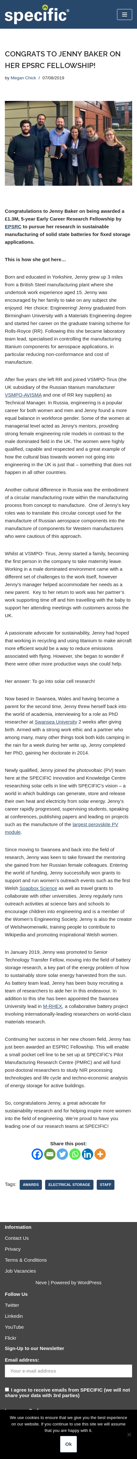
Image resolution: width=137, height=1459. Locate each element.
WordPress (90, 1282)
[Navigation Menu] (124, 14)
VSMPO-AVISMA (23, 395)
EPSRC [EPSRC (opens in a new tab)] (13, 226)
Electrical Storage (69, 1185)
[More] (100, 1154)
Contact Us (17, 1238)
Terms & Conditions (26, 1260)
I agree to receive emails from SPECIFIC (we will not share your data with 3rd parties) (68, 1377)
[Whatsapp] (75, 1154)
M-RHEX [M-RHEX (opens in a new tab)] (52, 1006)
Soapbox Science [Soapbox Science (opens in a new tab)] (38, 888)
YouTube (14, 1327)
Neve (41, 1282)
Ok (68, 1444)
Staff (105, 1185)
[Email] (49, 1154)
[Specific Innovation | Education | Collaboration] (37, 14)
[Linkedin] (87, 1154)
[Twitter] (62, 1154)
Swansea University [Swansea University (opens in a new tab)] (56, 722)
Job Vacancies (20, 1271)
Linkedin (14, 1316)
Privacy (13, 1249)
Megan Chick (23, 77)
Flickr (10, 1338)
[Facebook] (37, 1154)
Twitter (12, 1305)
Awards (31, 1185)
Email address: (22, 1360)
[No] (129, 1434)
